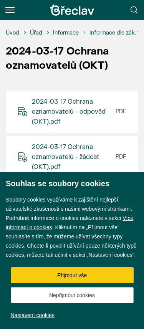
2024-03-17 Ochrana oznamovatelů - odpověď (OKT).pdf (69, 112)
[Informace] (66, 33)
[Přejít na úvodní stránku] (72, 10)
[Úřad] (36, 33)
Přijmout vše (72, 275)
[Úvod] (12, 33)
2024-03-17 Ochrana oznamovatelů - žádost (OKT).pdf (65, 157)
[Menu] (10, 10)
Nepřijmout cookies (72, 295)
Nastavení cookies (33, 315)
